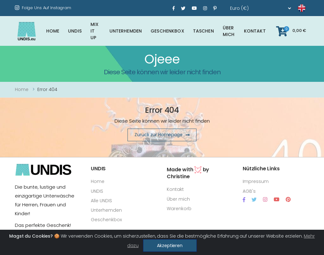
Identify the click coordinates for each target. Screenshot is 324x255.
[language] (294, 8)
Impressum (256, 181)
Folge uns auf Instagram (43, 8)
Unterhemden (125, 31)
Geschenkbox (167, 31)
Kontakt (255, 31)
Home (52, 31)
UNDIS (75, 31)
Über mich (229, 31)
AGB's (249, 191)
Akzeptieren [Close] (169, 245)
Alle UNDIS (101, 200)
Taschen (203, 31)
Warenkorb (179, 208)
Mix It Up (94, 31)
